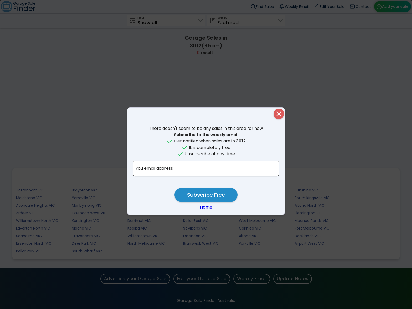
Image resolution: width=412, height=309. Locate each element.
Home (206, 207)
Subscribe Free (206, 195)
